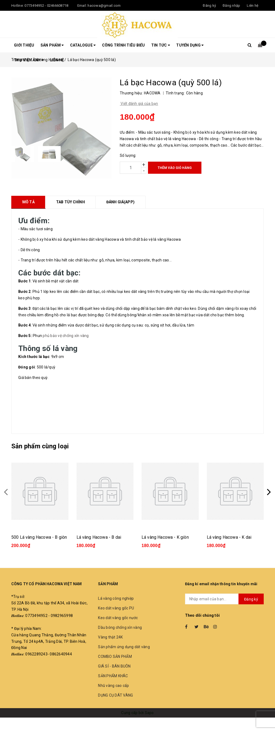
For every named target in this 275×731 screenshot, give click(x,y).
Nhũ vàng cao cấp (113, 685)
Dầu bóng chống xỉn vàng (120, 627)
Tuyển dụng (190, 45)
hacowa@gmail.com (104, 5)
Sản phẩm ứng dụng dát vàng (124, 647)
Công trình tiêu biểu (123, 45)
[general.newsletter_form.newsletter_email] (224, 599)
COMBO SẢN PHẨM (115, 656)
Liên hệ (252, 5)
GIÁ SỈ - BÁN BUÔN (114, 666)
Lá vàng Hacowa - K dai (229, 537)
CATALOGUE (83, 45)
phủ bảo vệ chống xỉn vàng (66, 335)
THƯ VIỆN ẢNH (29, 60)
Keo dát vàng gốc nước (118, 618)
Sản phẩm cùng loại (40, 446)
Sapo (149, 713)
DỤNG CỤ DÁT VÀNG (115, 695)
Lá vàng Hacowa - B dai (99, 537)
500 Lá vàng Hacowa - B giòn (39, 537)
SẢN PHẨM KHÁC (113, 676)
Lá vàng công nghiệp (116, 598)
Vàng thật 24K (110, 637)
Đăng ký (251, 599)
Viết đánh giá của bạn (139, 103)
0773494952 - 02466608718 (46, 5)
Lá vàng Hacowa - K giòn (165, 537)
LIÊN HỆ (57, 60)
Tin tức (160, 45)
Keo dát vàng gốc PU (116, 608)
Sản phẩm (52, 45)
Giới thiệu (24, 45)
